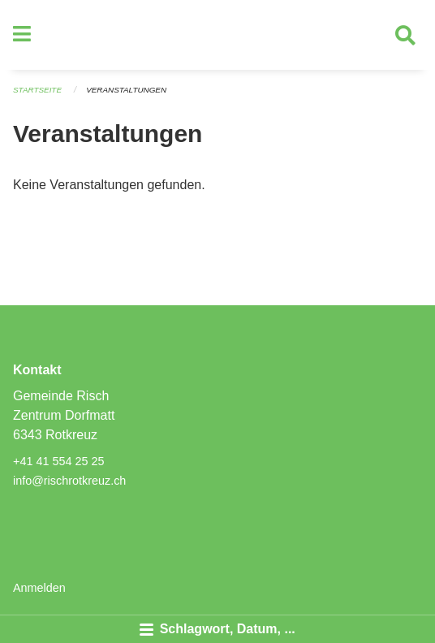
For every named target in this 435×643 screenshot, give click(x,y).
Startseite (37, 89)
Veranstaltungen (126, 89)
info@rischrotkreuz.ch (69, 480)
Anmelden (39, 587)
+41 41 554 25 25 (58, 461)
